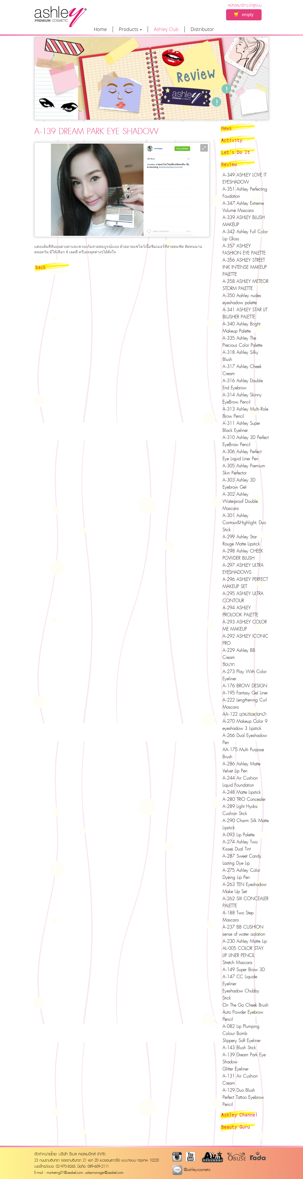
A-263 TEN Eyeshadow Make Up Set (245, 888)
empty (244, 14)
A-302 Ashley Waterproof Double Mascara (240, 501)
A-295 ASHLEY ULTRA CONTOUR (243, 597)
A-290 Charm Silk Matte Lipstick (246, 824)
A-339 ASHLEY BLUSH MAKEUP (244, 221)
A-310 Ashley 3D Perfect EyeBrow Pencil (246, 441)
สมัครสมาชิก (237, 5)
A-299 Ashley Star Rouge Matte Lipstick (241, 540)
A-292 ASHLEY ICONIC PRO (245, 639)
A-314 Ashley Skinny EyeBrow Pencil (242, 398)
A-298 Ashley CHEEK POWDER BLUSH (243, 554)
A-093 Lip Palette (238, 834)
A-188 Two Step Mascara (238, 916)
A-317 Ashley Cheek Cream (242, 370)
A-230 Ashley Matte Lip (245, 941)
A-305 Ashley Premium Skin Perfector (244, 469)
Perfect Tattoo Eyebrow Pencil (243, 1101)
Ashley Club (166, 29)
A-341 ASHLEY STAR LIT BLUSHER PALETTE (245, 313)
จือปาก (229, 664)
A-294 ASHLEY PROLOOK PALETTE (240, 611)
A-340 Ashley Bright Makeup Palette (241, 327)
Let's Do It (235, 152)
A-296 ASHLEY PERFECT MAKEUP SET (245, 583)
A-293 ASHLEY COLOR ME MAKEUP (245, 625)
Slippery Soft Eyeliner (242, 1040)
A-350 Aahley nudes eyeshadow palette (242, 299)
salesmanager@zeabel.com (104, 1172)
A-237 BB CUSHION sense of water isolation (244, 930)
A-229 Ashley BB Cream (239, 654)
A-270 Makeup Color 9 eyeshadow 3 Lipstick (245, 725)
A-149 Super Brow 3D (244, 969)
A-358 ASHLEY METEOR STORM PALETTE (245, 285)
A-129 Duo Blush (239, 1090)
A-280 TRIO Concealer (244, 799)
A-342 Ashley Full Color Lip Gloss (245, 235)
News (226, 128)
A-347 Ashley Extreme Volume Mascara (243, 207)
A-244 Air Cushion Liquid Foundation (240, 781)
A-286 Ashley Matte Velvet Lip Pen (241, 767)
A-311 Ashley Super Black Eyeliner (241, 427)
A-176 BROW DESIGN (245, 685)
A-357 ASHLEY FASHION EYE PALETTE (244, 249)
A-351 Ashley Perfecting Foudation (245, 192)
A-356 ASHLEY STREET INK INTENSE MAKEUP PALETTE (245, 267)
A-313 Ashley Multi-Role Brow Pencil (245, 412)
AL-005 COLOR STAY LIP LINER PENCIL (243, 952)
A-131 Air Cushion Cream (240, 1079)
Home (100, 29)
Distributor (202, 29)
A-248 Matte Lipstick (242, 792)
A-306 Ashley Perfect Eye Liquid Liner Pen (242, 455)
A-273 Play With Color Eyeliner (245, 675)
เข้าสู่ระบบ (255, 5)
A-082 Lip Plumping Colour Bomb (241, 1030)
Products (130, 29)
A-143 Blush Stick (239, 1047)
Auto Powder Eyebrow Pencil (243, 1015)
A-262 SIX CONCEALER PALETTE (245, 902)
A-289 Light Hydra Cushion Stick (240, 810)
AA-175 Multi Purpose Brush (243, 753)
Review (229, 164)
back (41, 267)
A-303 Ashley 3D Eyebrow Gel (239, 483)
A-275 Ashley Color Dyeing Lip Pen (241, 874)
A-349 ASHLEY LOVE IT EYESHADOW (245, 178)
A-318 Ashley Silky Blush (240, 356)
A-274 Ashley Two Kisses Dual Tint (240, 845)
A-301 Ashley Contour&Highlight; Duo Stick (244, 522)
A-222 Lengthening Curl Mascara (245, 703)
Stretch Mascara (237, 962)
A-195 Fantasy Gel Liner (245, 692)
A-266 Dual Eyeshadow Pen (245, 739)
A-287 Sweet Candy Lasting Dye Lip (242, 859)
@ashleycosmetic (191, 1169)
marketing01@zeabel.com (65, 1172)
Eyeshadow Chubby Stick (241, 994)
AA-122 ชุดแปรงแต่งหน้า (244, 714)
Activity (231, 140)
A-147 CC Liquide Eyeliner (240, 980)
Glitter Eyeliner (236, 1068)
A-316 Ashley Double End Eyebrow (243, 384)
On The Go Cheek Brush (245, 1004)
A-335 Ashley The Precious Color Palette (242, 341)
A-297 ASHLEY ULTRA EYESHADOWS (243, 568)
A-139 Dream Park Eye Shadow (244, 1058)
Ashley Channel (239, 1115)
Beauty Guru (235, 1127)
